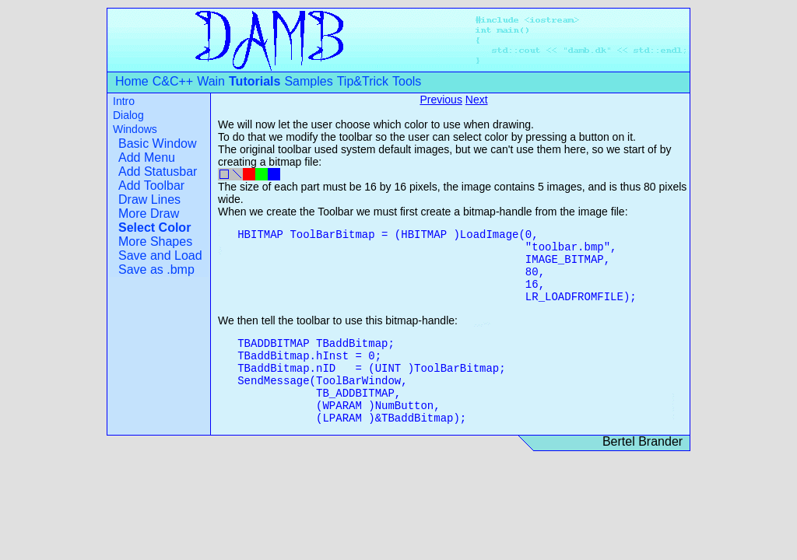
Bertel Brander (642, 441)
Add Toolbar (151, 185)
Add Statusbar (157, 171)
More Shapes (155, 241)
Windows (135, 129)
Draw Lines (149, 199)
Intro (124, 101)
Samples (308, 81)
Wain (211, 81)
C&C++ (173, 81)
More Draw (148, 213)
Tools (406, 81)
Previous (441, 99)
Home (132, 81)
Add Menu (146, 157)
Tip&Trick (362, 81)
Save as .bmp (156, 269)
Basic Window (157, 143)
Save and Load (160, 255)
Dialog (128, 115)
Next (476, 99)
